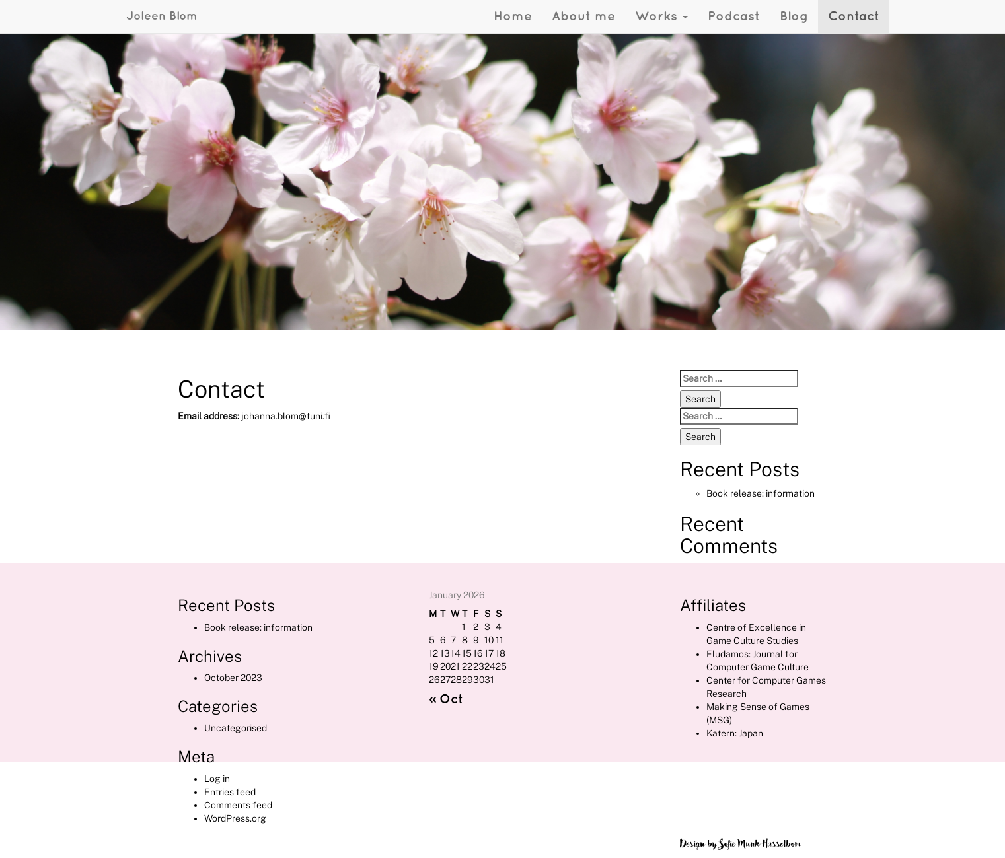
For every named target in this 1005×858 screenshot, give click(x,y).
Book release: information (760, 493)
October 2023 (233, 677)
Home (513, 16)
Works (661, 16)
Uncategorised (235, 728)
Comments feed (238, 805)
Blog (794, 16)
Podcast (734, 16)
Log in (217, 778)
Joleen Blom (162, 16)
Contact (853, 16)
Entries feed (230, 792)
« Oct (446, 699)
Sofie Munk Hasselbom (760, 844)
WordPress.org (235, 818)
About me (583, 16)
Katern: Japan (734, 733)
